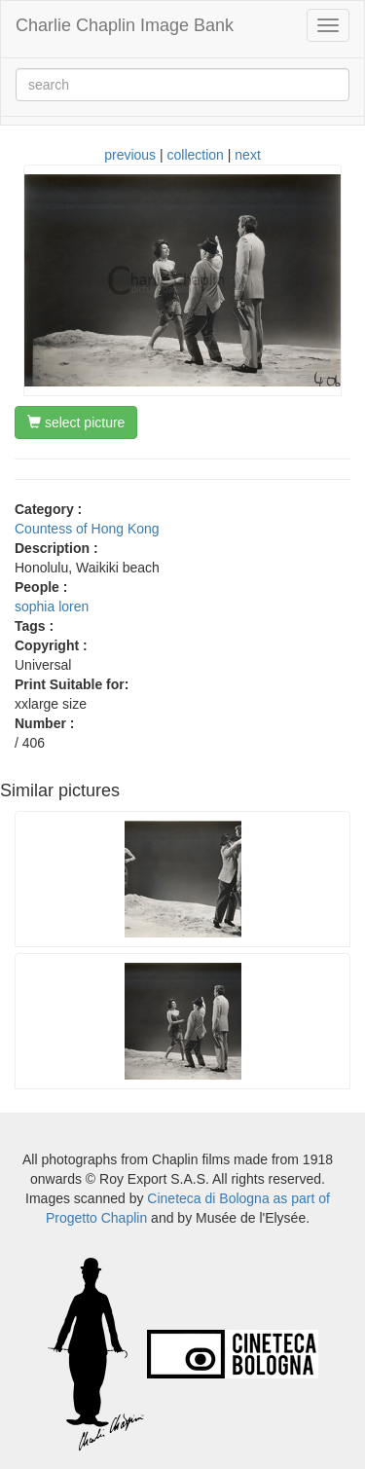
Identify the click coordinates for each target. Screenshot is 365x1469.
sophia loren (52, 606)
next (247, 155)
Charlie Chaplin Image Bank (125, 25)
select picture (76, 422)
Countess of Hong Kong (87, 528)
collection (195, 155)
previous (130, 155)
